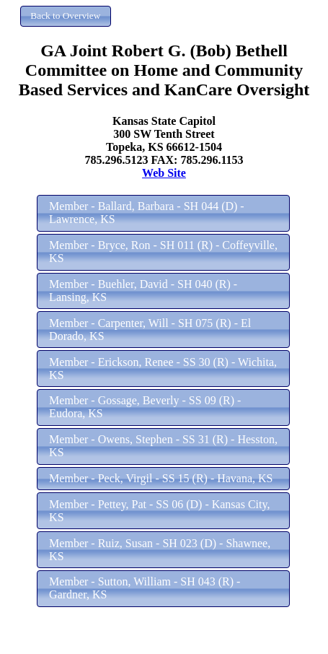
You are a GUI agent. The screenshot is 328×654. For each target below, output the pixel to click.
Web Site (164, 173)
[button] (65, 16)
